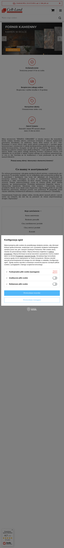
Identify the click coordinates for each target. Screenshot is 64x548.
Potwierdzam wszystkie (32, 293)
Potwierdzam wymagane (32, 300)
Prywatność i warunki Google (25, 256)
